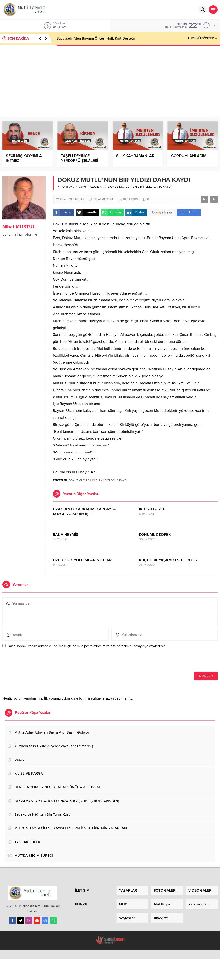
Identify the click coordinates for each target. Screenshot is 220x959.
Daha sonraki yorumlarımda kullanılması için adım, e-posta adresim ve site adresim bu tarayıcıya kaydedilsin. (87, 646)
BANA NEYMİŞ (65, 534)
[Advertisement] (110, 80)
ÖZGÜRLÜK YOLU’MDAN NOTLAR (82, 560)
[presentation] (35, 661)
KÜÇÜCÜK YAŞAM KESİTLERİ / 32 (168, 560)
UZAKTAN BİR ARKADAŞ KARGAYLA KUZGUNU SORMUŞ (84, 511)
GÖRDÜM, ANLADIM (188, 155)
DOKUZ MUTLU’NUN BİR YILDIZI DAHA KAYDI (98, 480)
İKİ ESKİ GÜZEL (152, 509)
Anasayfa (66, 187)
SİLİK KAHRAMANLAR (135, 155)
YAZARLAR (96, 187)
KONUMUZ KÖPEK (155, 534)
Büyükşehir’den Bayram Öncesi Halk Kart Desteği (95, 38)
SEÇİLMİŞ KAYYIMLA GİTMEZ (24, 158)
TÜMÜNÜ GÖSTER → (203, 38)
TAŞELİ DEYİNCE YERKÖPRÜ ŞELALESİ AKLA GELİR (79, 160)
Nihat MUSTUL (18, 227)
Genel (83, 187)
